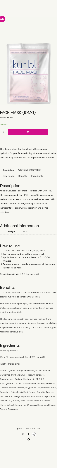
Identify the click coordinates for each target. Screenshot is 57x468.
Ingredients (37, 176)
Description (8, 170)
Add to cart (28, 132)
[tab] (8, 170)
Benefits (22, 176)
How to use (8, 176)
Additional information (29, 170)
